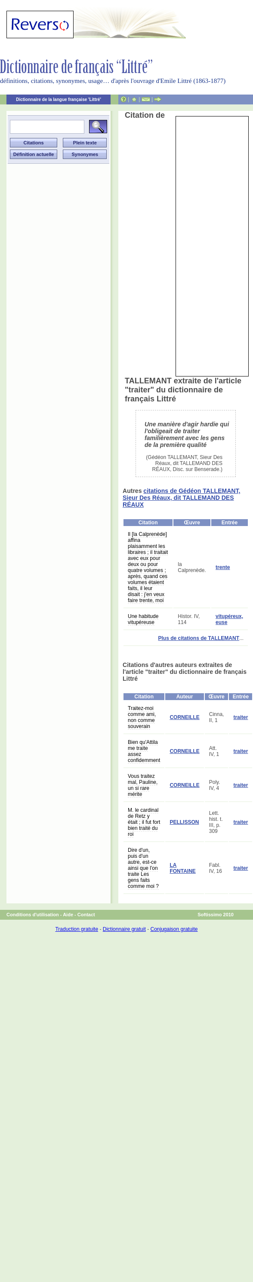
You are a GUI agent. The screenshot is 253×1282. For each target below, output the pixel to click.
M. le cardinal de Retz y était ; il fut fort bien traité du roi (144, 822)
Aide (68, 914)
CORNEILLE (184, 717)
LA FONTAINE (182, 868)
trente (223, 567)
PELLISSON (184, 822)
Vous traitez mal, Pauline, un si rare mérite (142, 785)
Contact (86, 914)
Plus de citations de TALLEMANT (198, 638)
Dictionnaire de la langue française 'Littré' (58, 99)
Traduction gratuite (76, 929)
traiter (240, 717)
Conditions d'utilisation (32, 914)
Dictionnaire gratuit (124, 929)
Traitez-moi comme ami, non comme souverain (142, 717)
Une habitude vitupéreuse (143, 619)
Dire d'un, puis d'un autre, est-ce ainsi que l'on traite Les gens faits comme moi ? (143, 868)
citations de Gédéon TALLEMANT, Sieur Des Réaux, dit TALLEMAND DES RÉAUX (181, 497)
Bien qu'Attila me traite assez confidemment (144, 751)
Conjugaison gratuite (173, 929)
